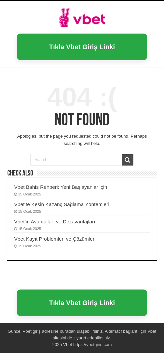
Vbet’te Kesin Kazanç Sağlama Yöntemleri (61, 204)
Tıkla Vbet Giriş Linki (82, 47)
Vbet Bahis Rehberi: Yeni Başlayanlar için (60, 187)
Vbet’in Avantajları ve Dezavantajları (54, 221)
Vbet (27, 331)
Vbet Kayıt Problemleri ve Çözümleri (54, 239)
